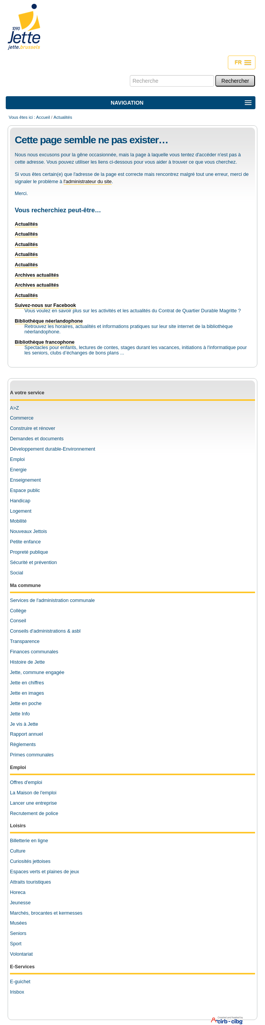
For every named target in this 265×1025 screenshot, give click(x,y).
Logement (20, 511)
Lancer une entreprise (33, 803)
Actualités (26, 224)
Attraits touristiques (30, 882)
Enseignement (25, 480)
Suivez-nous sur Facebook (45, 305)
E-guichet (20, 981)
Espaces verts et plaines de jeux (44, 871)
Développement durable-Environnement (52, 449)
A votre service (27, 392)
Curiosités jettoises (30, 861)
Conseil (18, 620)
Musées (18, 923)
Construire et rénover (32, 428)
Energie (18, 469)
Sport (15, 943)
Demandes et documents (37, 438)
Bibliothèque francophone (45, 342)
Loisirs (18, 825)
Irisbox (17, 992)
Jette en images (27, 693)
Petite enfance (25, 541)
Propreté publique (29, 552)
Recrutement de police (34, 813)
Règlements (23, 744)
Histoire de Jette (27, 662)
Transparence (24, 641)
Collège (18, 610)
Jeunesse (20, 902)
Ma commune (25, 585)
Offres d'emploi (26, 782)
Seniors (18, 933)
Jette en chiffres (27, 683)
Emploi (17, 459)
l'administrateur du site (88, 181)
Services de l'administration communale (52, 600)
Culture (18, 851)
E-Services (22, 966)
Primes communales (32, 755)
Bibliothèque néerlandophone (49, 321)
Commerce (22, 418)
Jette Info (20, 714)
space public (26, 490)
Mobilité (18, 521)
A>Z (14, 408)
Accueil (43, 117)
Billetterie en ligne (29, 840)
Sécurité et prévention (33, 562)
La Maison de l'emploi (33, 792)
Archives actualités (37, 275)
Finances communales (34, 651)
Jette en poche (26, 703)
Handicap (20, 500)
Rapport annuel (26, 734)
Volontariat (21, 954)
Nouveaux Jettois (28, 531)
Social (16, 573)
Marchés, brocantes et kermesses (46, 913)
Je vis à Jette (24, 724)
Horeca (18, 892)
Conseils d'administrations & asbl (45, 631)
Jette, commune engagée (37, 672)
